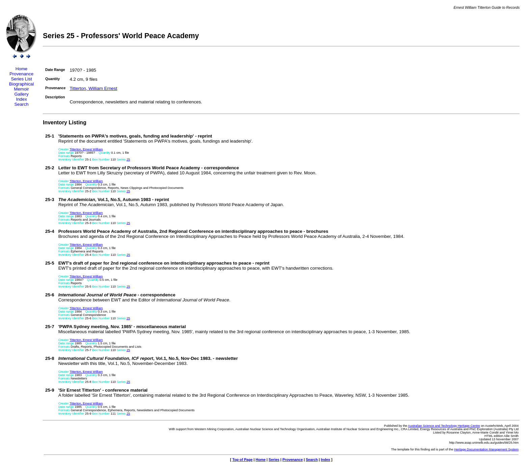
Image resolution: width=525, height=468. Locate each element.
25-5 (49, 263)
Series (274, 460)
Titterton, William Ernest (93, 88)
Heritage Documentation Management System (486, 449)
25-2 (49, 167)
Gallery (21, 94)
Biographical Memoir (21, 86)
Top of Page (242, 460)
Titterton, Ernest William (86, 149)
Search (21, 104)
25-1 (49, 136)
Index (21, 99)
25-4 (49, 231)
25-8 (49, 358)
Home (22, 68)
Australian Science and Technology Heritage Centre (444, 425)
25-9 (49, 390)
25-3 (49, 199)
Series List (21, 78)
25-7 (49, 326)
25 (128, 159)
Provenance (21, 73)
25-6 (49, 294)
